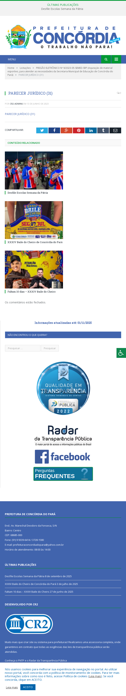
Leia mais (95, 676)
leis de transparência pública (85, 647)
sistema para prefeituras (52, 642)
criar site (28, 642)
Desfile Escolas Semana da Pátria (62, 9)
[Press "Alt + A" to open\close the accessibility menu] (121, 353)
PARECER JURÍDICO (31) (20, 114)
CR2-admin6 (16, 103)
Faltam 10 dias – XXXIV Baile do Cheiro (32, 291)
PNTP (21, 660)
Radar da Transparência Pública (48, 660)
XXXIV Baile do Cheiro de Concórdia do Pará (35, 242)
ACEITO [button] (28, 687)
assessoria (95, 642)
